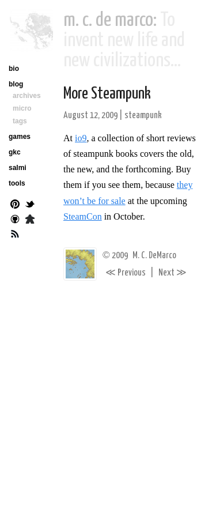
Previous (125, 273)
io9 (80, 138)
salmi (17, 168)
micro (22, 108)
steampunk (143, 115)
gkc (15, 152)
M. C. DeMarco (154, 255)
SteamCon (82, 216)
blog (16, 84)
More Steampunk (107, 94)
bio (14, 69)
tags (20, 121)
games (20, 137)
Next (172, 273)
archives (27, 96)
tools (17, 183)
